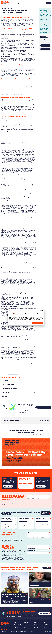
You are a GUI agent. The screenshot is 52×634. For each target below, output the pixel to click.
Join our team (36, 625)
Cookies (45, 627)
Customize (26, 322)
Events (25, 624)
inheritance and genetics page (17, 87)
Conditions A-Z (10, 8)
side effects (11, 124)
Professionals (16, 627)
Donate (25, 627)
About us (42, 3)
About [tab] (38, 313)
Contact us (35, 629)
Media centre (36, 627)
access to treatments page (13, 374)
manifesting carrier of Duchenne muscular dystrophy (12, 94)
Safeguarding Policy (47, 625)
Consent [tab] (14, 313)
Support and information (22, 3)
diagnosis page (14, 112)
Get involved (31, 3)
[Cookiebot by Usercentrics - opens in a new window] (39, 310)
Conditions (13, 3)
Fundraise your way (27, 625)
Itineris (50, 631)
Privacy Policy (46, 624)
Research (37, 3)
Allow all (37, 322)
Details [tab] (26, 313)
